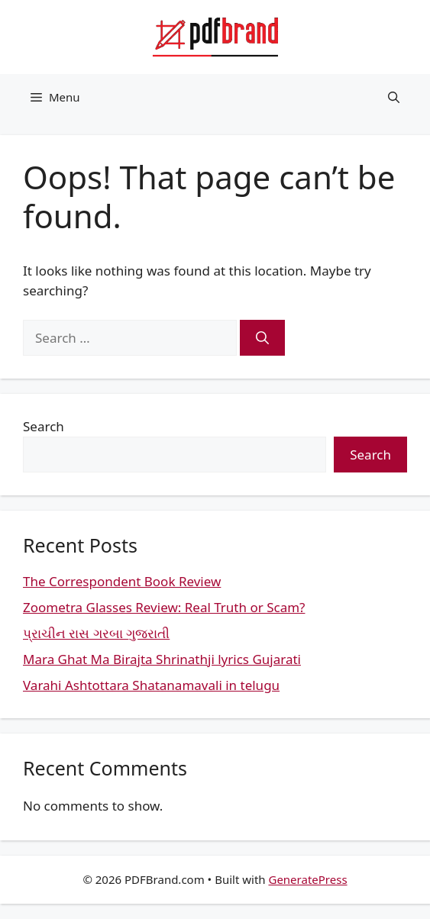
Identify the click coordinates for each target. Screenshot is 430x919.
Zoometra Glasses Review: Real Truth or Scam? (164, 607)
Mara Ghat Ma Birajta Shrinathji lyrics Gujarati (162, 659)
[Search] (262, 338)
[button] (394, 97)
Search (43, 426)
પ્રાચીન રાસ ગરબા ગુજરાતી (96, 633)
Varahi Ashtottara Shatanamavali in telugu (151, 685)
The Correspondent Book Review (122, 581)
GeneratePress (307, 879)
